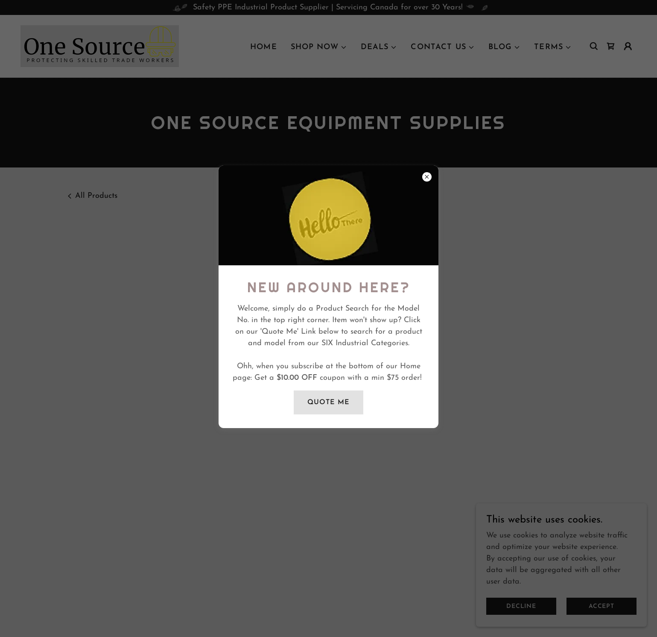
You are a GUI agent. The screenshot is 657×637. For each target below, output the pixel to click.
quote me (328, 402)
